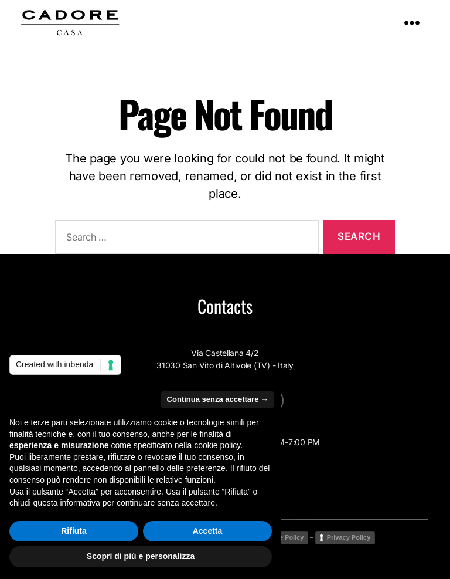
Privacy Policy (349, 537)
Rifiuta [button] (74, 531)
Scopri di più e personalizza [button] (141, 556)
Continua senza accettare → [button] (217, 399)
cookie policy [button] (217, 445)
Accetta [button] (208, 531)
